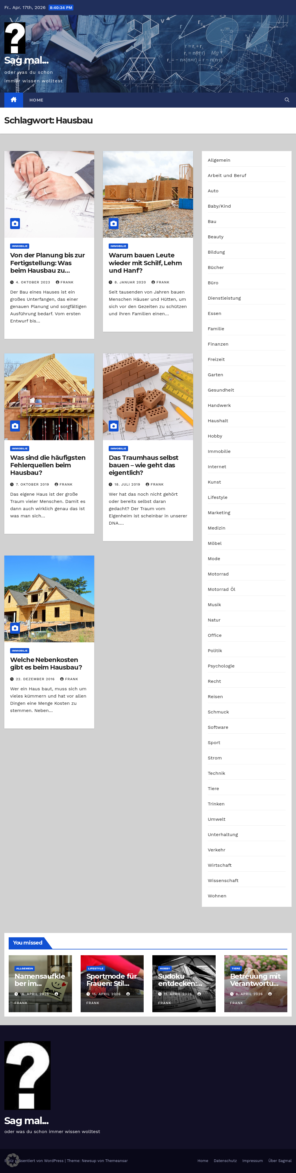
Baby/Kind (219, 206)
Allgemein (219, 160)
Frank (65, 282)
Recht (214, 681)
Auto (213, 190)
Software (218, 727)
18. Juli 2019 (128, 484)
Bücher (216, 267)
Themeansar (116, 1161)
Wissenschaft (223, 880)
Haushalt (218, 420)
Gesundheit (221, 390)
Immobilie (19, 246)
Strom (215, 758)
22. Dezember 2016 (36, 679)
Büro (213, 282)
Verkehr (216, 850)
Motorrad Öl (222, 589)
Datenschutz (225, 1161)
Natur (214, 620)
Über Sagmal (280, 1161)
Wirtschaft (220, 865)
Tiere (213, 788)
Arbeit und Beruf (227, 175)
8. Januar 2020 (130, 282)
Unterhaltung (223, 834)
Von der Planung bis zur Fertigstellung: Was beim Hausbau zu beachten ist (47, 266)
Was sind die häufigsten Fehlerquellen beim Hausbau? (48, 465)
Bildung (216, 252)
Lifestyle (217, 497)
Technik (216, 773)
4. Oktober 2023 (34, 282)
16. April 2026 (35, 994)
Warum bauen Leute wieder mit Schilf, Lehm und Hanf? (145, 262)
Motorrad (218, 574)
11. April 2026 (178, 994)
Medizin (216, 528)
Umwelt (216, 819)
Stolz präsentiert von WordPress (34, 1161)
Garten (215, 374)
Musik (214, 604)
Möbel (215, 543)
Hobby (215, 436)
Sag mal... (26, 60)
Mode (214, 558)
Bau (212, 221)
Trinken (216, 804)
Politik (215, 650)
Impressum (253, 1161)
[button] (287, 100)
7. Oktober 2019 (33, 484)
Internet (217, 466)
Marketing (219, 512)
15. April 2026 (107, 994)
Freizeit (216, 359)
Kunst (214, 482)
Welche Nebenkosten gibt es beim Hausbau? (46, 663)
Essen (214, 313)
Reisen (215, 696)
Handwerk (219, 405)
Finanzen (218, 344)
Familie (216, 328)
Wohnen (217, 896)
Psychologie (221, 666)
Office (215, 635)
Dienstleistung (224, 298)
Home (36, 100)
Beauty (216, 236)
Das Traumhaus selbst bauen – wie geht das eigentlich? (143, 465)
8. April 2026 (250, 994)
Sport (214, 742)
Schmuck (218, 712)
